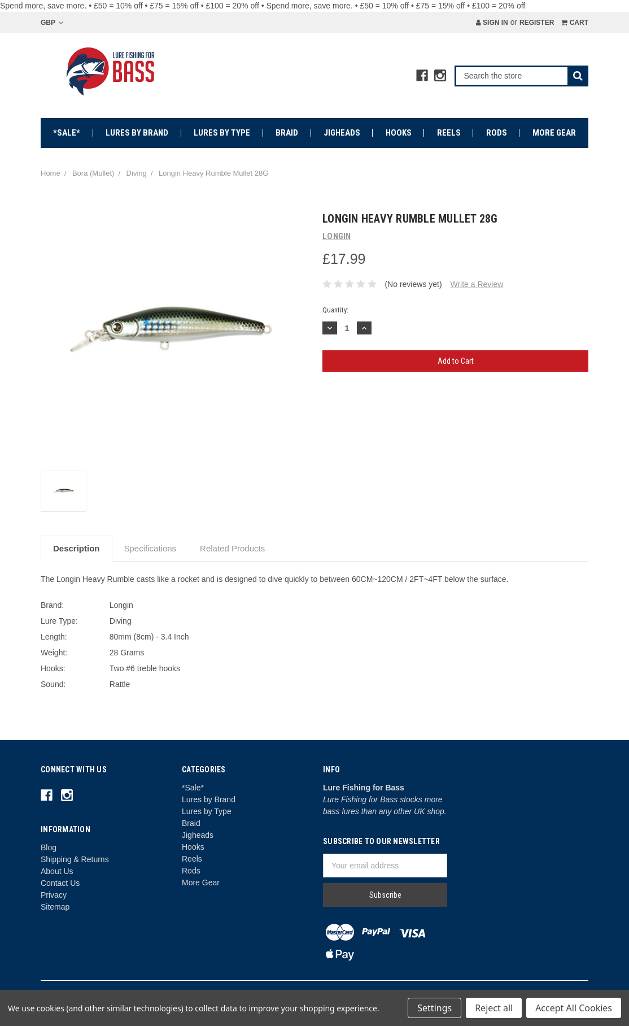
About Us (57, 871)
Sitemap (55, 906)
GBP (52, 23)
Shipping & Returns (75, 859)
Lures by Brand (137, 133)
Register (536, 23)
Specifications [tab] (150, 548)
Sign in (492, 23)
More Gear (554, 133)
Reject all (494, 1008)
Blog (48, 847)
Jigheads (342, 133)
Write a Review (476, 284)
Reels (449, 133)
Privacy (54, 894)
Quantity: (335, 310)
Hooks (399, 133)
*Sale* (66, 133)
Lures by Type (222, 133)
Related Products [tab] (232, 548)
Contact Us (60, 883)
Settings (434, 1008)
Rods (496, 133)
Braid (287, 133)
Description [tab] (76, 548)
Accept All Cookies (573, 1008)
